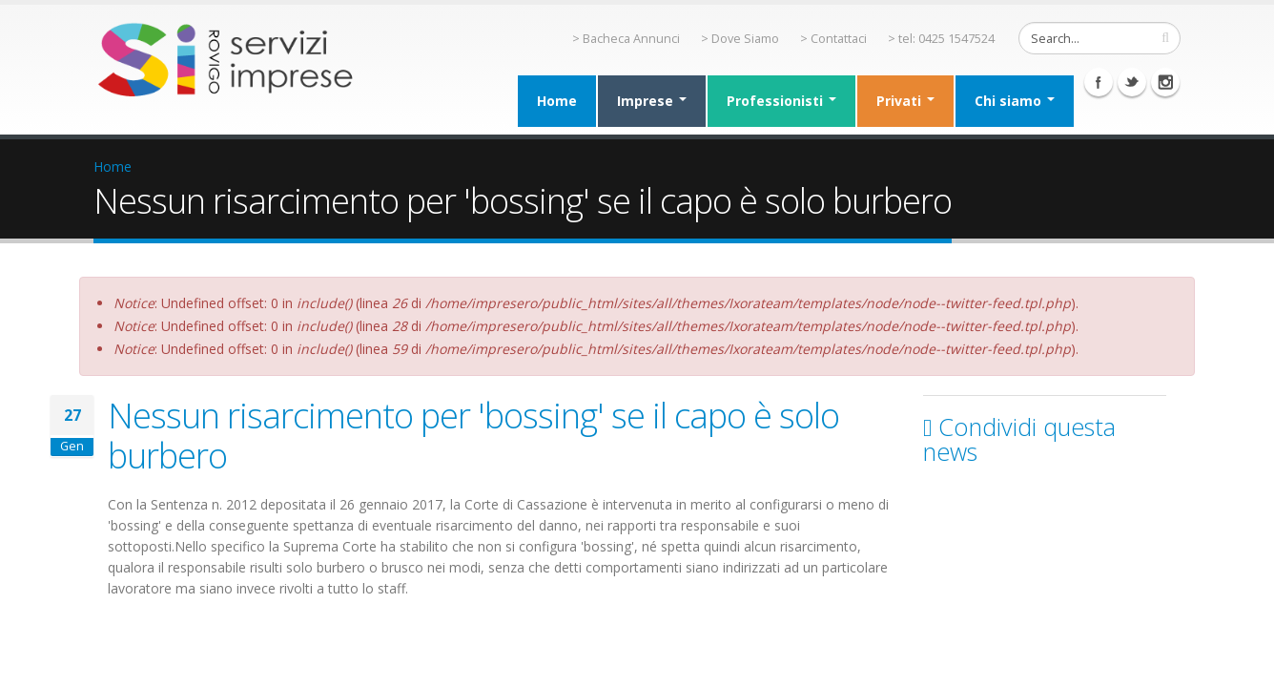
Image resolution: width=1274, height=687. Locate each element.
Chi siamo (1015, 101)
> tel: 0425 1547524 (941, 39)
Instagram (1165, 82)
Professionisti (781, 101)
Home (557, 101)
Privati (905, 101)
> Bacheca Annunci (626, 39)
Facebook (1098, 82)
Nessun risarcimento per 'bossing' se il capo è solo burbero (473, 435)
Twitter (1132, 82)
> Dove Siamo (740, 39)
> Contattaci (833, 39)
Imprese (652, 101)
